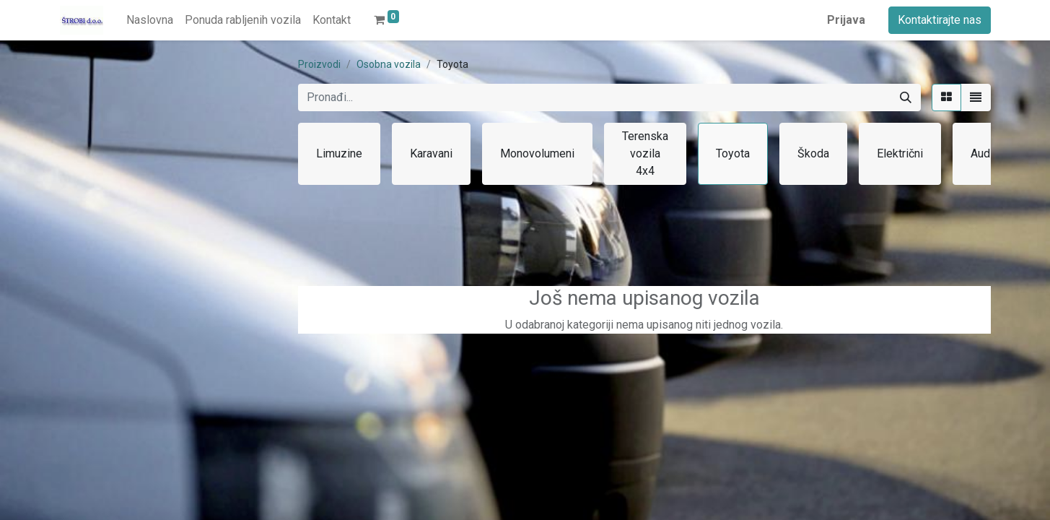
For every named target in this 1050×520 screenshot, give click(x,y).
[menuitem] (150, 20)
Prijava (846, 20)
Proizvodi (319, 64)
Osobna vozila (388, 64)
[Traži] (906, 97)
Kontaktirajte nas (939, 20)
